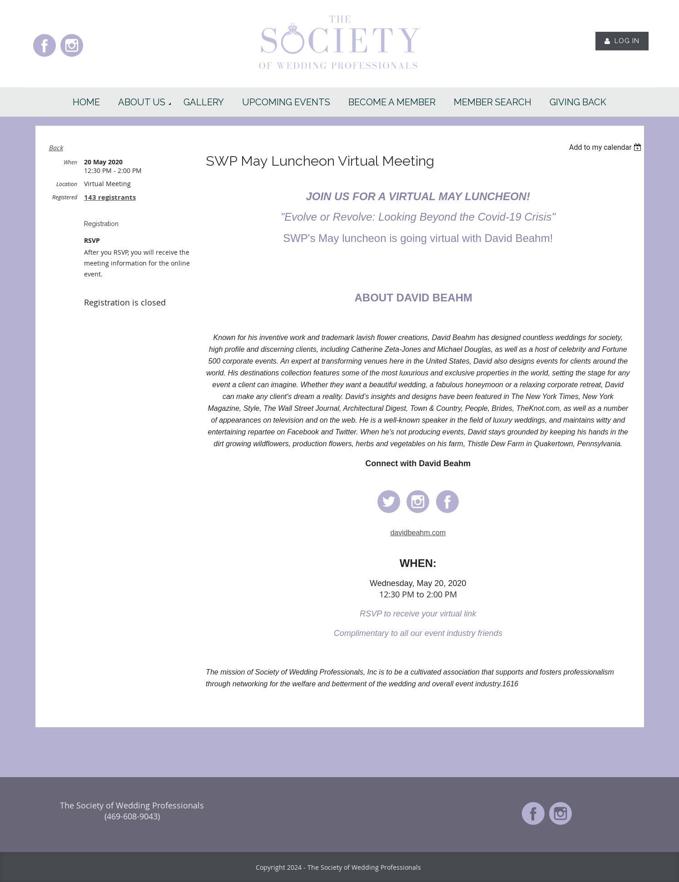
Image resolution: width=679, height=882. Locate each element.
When (70, 162)
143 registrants (110, 197)
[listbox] (606, 147)
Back (56, 147)
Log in (627, 41)
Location (66, 183)
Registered (64, 197)
